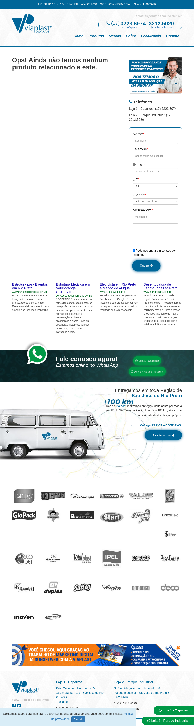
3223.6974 (133, 23)
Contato (172, 36)
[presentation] (160, 236)
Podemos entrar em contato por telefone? (154, 252)
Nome (138, 134)
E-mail (139, 164)
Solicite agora (162, 436)
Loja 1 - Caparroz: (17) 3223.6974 (153, 109)
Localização (151, 36)
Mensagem (143, 210)
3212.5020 (161, 23)
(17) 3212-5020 (125, 704)
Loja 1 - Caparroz (147, 361)
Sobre (131, 36)
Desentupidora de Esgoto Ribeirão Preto (161, 286)
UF (136, 179)
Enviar (147, 266)
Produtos (96, 36)
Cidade (139, 195)
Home (78, 36)
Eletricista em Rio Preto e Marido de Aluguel (118, 286)
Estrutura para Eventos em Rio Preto (30, 286)
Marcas (115, 36)
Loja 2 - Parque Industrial (147, 371)
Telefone (141, 149)
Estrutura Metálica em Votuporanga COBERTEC (73, 288)
